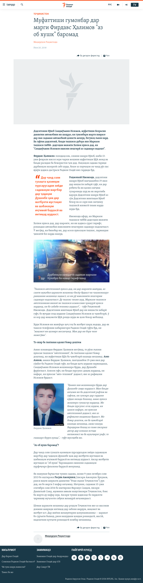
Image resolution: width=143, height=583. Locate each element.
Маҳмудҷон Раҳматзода (45, 42)
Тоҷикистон (41, 14)
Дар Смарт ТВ (43, 567)
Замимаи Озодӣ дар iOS (48, 562)
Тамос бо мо (7, 572)
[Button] (88, 56)
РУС (110, 5)
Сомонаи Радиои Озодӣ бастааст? (18, 562)
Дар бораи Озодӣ (10, 556)
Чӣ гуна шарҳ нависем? (13, 567)
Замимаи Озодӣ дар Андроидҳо (52, 556)
